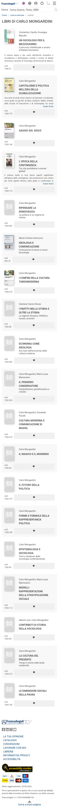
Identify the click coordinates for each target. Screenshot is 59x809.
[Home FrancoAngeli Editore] (10, 4)
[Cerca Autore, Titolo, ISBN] (31, 10)
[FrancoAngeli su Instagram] (11, 730)
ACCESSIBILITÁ (11, 759)
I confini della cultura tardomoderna (34, 279)
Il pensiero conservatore (28, 384)
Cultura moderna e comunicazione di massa (32, 424)
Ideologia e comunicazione (29, 244)
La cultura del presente (29, 657)
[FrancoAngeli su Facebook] (3, 730)
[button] (23, 3)
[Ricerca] (55, 10)
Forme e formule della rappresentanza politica (34, 519)
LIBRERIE (8, 751)
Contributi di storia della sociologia (32, 626)
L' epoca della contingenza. (28, 163)
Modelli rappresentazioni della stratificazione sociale (33, 593)
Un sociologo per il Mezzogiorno (32, 42)
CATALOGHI (10, 740)
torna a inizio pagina (29, 804)
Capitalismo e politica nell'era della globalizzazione (34, 89)
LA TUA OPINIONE (13, 736)
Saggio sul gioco (30, 130)
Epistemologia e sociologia (29, 551)
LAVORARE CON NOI (14, 747)
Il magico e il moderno (34, 454)
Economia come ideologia (29, 345)
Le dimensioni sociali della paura (33, 692)
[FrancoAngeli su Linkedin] (7, 730)
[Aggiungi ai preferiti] (34, 67)
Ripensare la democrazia (27, 209)
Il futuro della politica (29, 486)
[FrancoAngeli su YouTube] (14, 730)
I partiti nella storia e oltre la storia (34, 310)
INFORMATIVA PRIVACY (16, 755)
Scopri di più (48, 106)
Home (4, 15)
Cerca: (4, 9)
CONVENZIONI (11, 744)
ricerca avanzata (17, 15)
